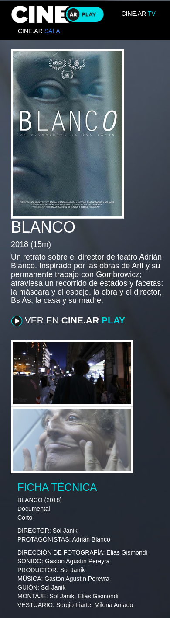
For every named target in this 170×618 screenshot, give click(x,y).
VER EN (68, 320)
